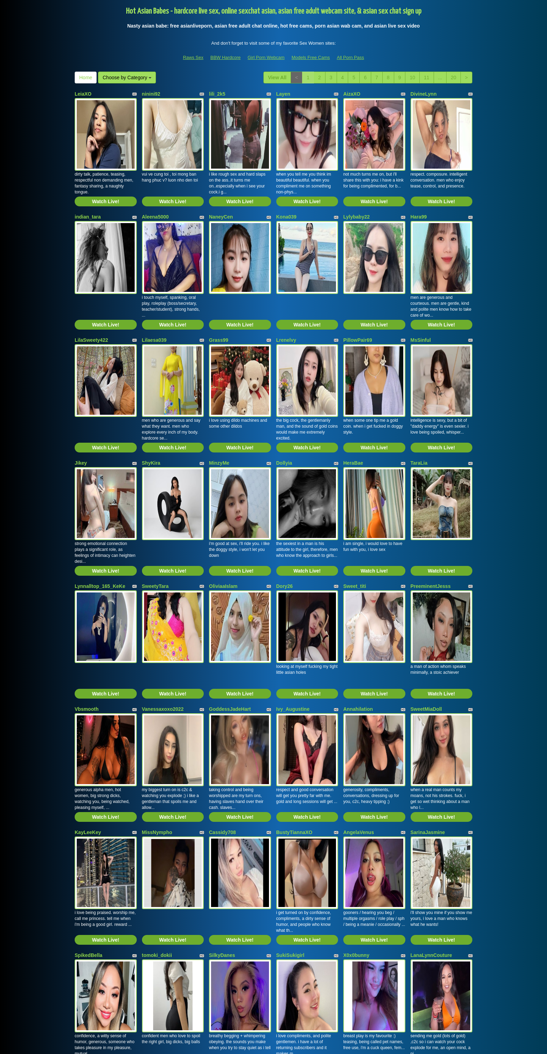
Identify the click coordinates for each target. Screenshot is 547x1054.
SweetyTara (155, 478)
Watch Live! (105, 174)
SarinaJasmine (428, 670)
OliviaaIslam (223, 478)
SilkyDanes (222, 766)
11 (426, 77)
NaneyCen (221, 190)
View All (277, 77)
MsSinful (421, 286)
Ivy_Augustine (293, 574)
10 (412, 77)
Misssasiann (290, 862)
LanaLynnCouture (431, 766)
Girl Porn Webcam (266, 57)
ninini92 (151, 94)
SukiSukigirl (290, 766)
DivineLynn (424, 94)
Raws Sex (193, 57)
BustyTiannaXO (294, 670)
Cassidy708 (222, 670)
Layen (283, 94)
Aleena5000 (155, 190)
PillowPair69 (357, 286)
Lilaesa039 (154, 286)
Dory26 (284, 478)
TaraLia (419, 382)
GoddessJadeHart (230, 574)
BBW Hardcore (225, 57)
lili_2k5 (217, 94)
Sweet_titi (354, 478)
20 (453, 77)
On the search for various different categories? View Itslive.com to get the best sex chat (273, 993)
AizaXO (351, 94)
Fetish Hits (327, 1043)
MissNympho (157, 670)
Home (85, 77)
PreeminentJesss (431, 478)
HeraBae (353, 382)
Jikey (81, 382)
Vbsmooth (86, 574)
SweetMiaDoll (426, 574)
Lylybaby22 (356, 190)
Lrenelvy (286, 286)
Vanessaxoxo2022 (163, 574)
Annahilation (358, 574)
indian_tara (88, 190)
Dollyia (284, 382)
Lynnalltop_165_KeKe (100, 478)
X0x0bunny (356, 766)
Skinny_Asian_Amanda (169, 862)
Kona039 (286, 190)
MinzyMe (219, 382)
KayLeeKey (88, 670)
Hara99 (419, 190)
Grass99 (218, 286)
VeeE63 (83, 862)
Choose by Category (127, 77)
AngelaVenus (358, 670)
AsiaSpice (220, 862)
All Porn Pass (350, 57)
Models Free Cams (311, 57)
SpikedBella (88, 766)
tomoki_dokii (157, 766)
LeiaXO (83, 94)
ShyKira (151, 382)
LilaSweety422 (91, 286)
